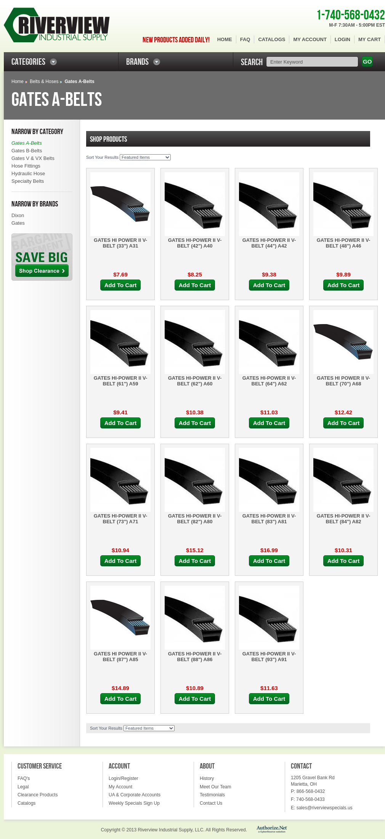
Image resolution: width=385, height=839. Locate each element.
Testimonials (212, 794)
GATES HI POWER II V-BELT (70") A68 (343, 381)
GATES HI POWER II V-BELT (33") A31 (120, 243)
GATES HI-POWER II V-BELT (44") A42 (269, 243)
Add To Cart (120, 285)
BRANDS (137, 61)
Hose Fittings (25, 166)
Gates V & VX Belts (33, 158)
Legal (23, 786)
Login (342, 39)
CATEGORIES (28, 61)
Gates (18, 223)
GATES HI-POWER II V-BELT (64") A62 (269, 381)
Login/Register (123, 778)
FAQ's (24, 778)
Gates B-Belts (26, 150)
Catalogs (271, 39)
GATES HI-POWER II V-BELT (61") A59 (121, 381)
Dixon (17, 215)
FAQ (245, 39)
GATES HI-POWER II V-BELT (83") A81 (269, 518)
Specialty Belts (27, 181)
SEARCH (252, 62)
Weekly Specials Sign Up (134, 803)
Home (224, 39)
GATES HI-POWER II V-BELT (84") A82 (344, 518)
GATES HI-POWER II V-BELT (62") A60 (195, 381)
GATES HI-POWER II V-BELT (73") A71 (121, 518)
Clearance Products (38, 794)
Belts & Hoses (44, 81)
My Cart (369, 39)
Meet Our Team (215, 786)
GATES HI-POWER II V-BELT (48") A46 (344, 243)
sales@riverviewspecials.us (325, 807)
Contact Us (211, 803)
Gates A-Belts (26, 143)
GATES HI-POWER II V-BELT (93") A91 (269, 656)
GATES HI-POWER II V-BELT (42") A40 (195, 243)
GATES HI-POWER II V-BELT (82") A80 (195, 518)
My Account (309, 39)
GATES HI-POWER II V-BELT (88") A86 (195, 656)
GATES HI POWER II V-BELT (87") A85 (120, 656)
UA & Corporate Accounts (134, 794)
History (207, 778)
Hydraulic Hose (28, 173)
